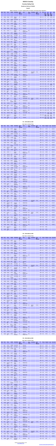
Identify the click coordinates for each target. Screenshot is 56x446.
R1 (45, 12)
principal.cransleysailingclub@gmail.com (46, 444)
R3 (50, 12)
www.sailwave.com (20, 443)
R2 (47, 12)
